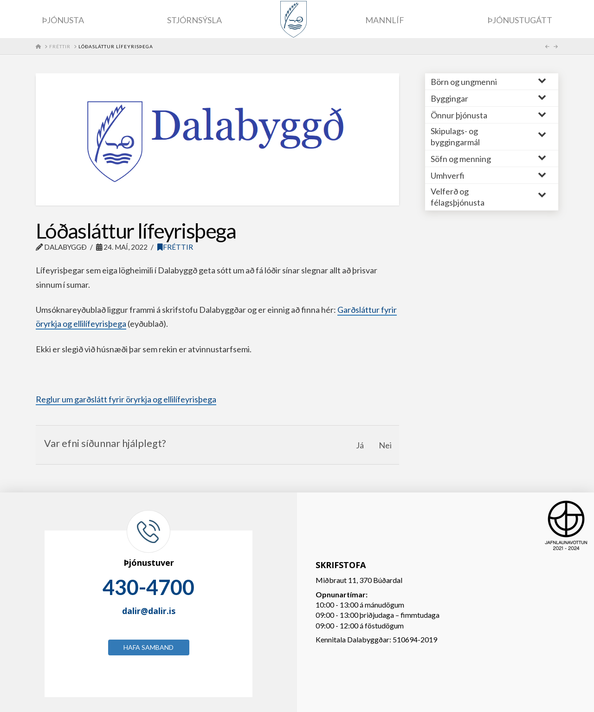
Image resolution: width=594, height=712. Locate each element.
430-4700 (148, 587)
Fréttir (175, 247)
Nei (385, 445)
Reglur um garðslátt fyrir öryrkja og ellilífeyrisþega (126, 399)
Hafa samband (148, 647)
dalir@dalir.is (148, 610)
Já (360, 445)
